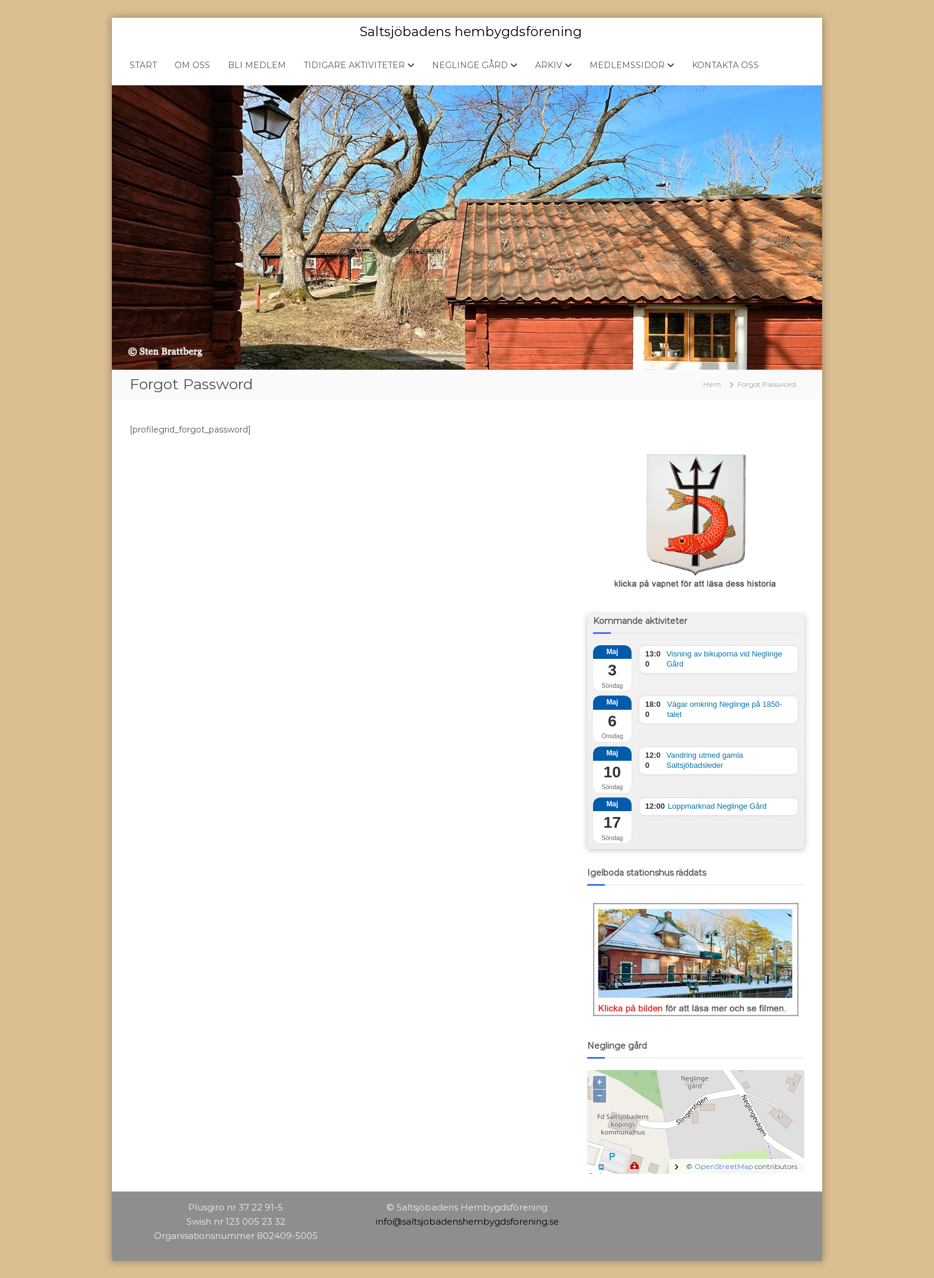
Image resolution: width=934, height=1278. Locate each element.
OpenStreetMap (723, 1165)
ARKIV (548, 64)
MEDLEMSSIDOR (627, 64)
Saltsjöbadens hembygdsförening (471, 31)
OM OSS (192, 64)
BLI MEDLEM (257, 64)
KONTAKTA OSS (725, 64)
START (143, 64)
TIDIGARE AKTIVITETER (354, 64)
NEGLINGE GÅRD (470, 64)
